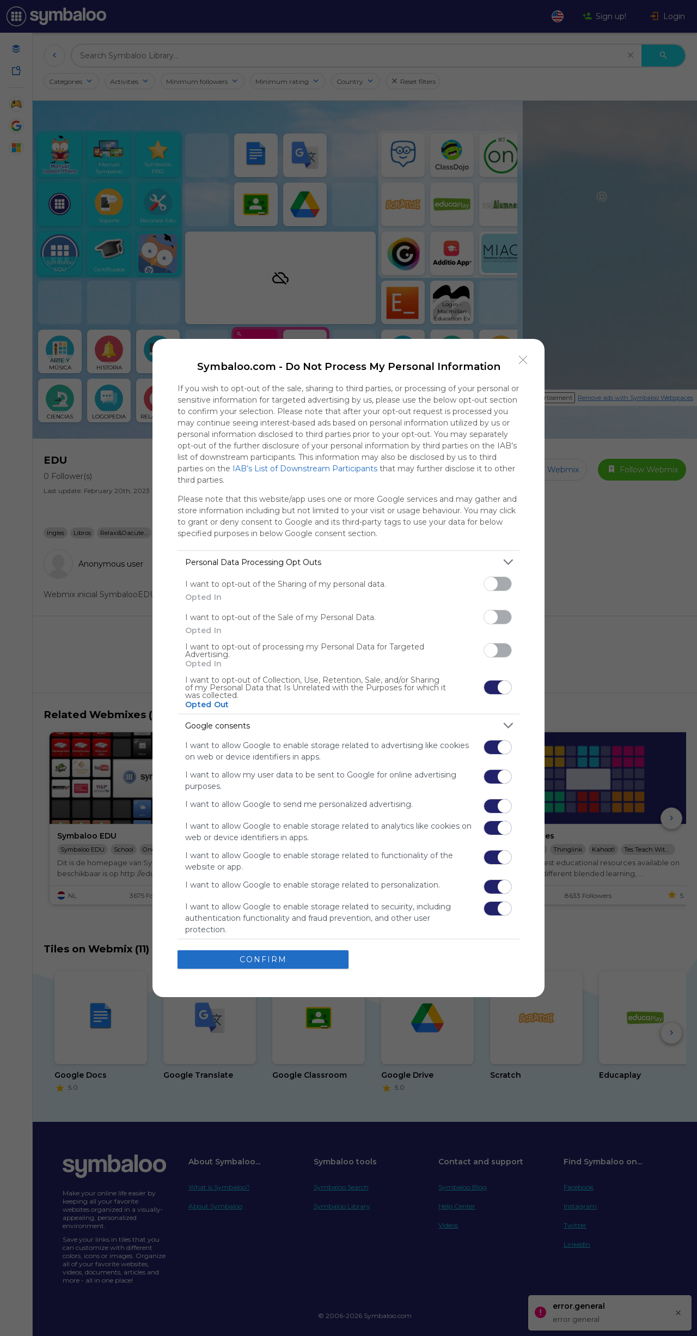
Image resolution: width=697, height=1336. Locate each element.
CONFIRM (263, 959)
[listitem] (348, 562)
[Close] (523, 360)
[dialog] (348, 668)
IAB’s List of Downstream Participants (305, 468)
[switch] (498, 583)
